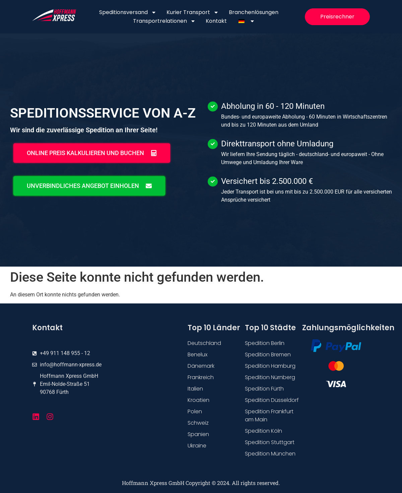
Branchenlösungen (253, 12)
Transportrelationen (164, 21)
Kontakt (216, 21)
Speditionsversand (127, 12)
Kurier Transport (192, 12)
